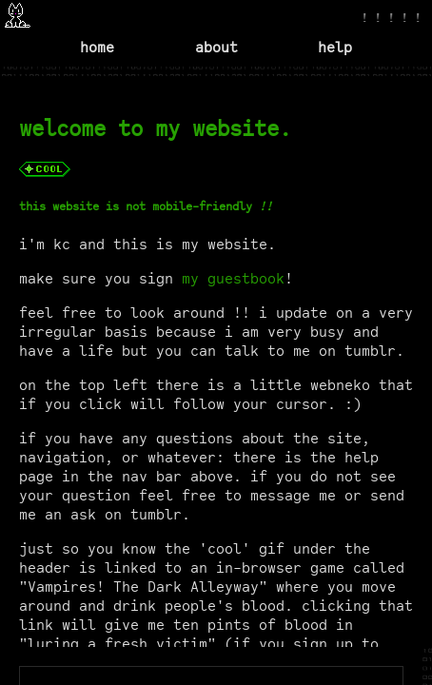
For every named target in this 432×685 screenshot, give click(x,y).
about (216, 47)
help (335, 47)
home (97, 47)
